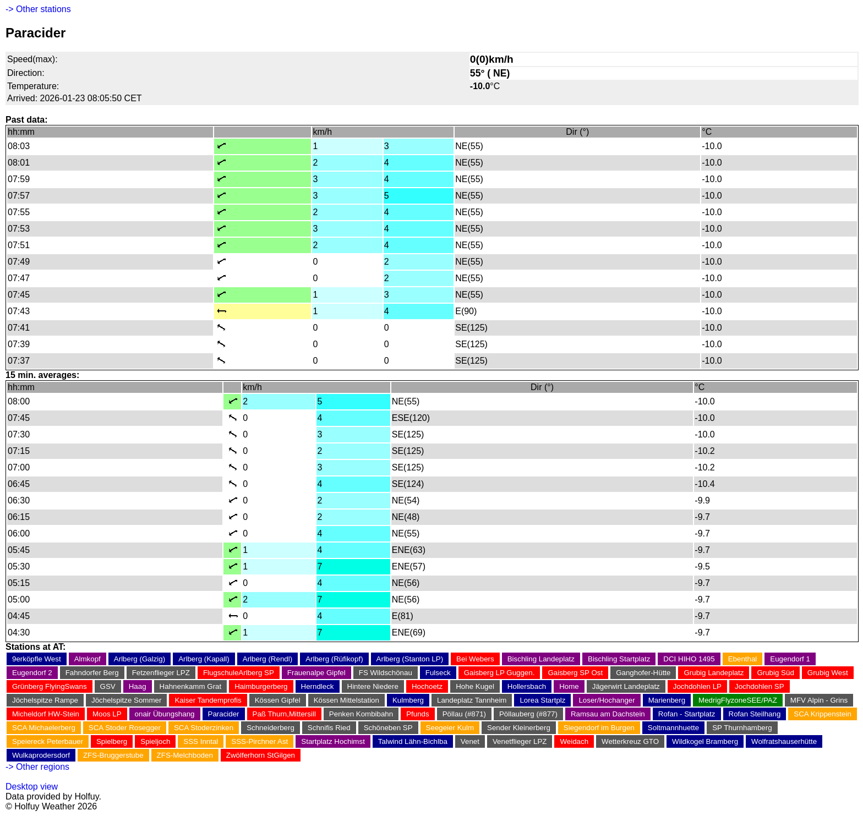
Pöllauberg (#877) (528, 714)
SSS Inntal (200, 741)
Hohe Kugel (475, 686)
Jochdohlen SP (759, 686)
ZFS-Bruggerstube (113, 755)
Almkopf (87, 659)
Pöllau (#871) (464, 714)
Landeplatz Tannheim (471, 700)
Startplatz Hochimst (333, 741)
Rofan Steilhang (755, 714)
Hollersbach (526, 686)
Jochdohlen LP (697, 686)
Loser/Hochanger (606, 700)
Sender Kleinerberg (518, 728)
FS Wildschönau (385, 673)
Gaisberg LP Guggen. (499, 673)
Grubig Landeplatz (714, 673)
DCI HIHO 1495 (688, 659)
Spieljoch (155, 741)
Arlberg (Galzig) (139, 659)
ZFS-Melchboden (185, 755)
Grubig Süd (775, 673)
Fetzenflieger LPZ (161, 673)
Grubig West (827, 673)
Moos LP (107, 714)
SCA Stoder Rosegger (125, 728)
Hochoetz (427, 686)
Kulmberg (408, 700)
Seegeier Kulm (450, 728)
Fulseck (438, 673)
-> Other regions (37, 766)
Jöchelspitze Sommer (126, 700)
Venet (470, 741)
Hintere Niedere (372, 686)
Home (569, 686)
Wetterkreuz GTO (630, 741)
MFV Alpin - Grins (819, 700)
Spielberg (111, 741)
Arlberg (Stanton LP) (410, 659)
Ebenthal (742, 659)
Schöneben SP (388, 728)
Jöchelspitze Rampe (45, 700)
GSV (108, 686)
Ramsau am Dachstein (608, 714)
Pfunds (417, 714)
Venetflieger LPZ (520, 741)
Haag (137, 686)
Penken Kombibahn (361, 714)
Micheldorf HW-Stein (45, 714)
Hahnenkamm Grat (191, 686)
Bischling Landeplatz (541, 659)
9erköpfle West (36, 659)
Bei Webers (475, 659)
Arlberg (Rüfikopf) (334, 659)
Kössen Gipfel (278, 700)
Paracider (223, 714)
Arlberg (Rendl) (267, 659)
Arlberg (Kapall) (204, 659)
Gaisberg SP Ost (575, 673)
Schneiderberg (270, 728)
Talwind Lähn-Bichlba (412, 741)
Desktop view (32, 786)
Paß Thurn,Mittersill (284, 714)
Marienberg (666, 700)
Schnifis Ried (329, 728)
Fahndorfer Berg (92, 673)
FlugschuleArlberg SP (238, 673)
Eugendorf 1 (790, 659)
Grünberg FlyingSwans (49, 686)
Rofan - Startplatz (686, 714)
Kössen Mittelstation (346, 700)
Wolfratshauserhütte (784, 741)
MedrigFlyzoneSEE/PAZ (737, 700)
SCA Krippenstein (822, 714)
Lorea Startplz (542, 700)
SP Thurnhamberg (742, 728)
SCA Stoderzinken (203, 728)
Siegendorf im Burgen (599, 728)
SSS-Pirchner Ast (259, 741)
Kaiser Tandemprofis (207, 700)
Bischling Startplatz (619, 659)
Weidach (574, 741)
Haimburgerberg (260, 686)
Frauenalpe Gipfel (316, 673)
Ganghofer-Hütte (643, 673)
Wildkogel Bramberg (705, 741)
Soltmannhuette (673, 728)
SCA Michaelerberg (43, 728)
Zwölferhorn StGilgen (260, 755)
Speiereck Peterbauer (47, 741)
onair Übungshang (165, 714)
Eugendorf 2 (32, 673)
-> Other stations (38, 9)
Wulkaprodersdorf (41, 755)
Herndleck (317, 686)
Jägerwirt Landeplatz (626, 686)
